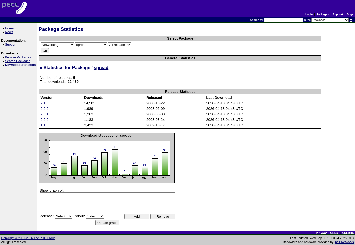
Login (309, 14)
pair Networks (344, 242)
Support (338, 14)
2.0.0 (45, 120)
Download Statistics (21, 65)
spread (101, 67)
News (9, 32)
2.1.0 (45, 103)
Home (10, 28)
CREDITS (348, 232)
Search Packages (18, 61)
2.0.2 (45, 109)
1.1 (43, 125)
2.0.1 (45, 114)
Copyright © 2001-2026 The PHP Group (28, 238)
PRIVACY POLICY (327, 232)
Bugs (350, 14)
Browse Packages (18, 57)
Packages (322, 14)
